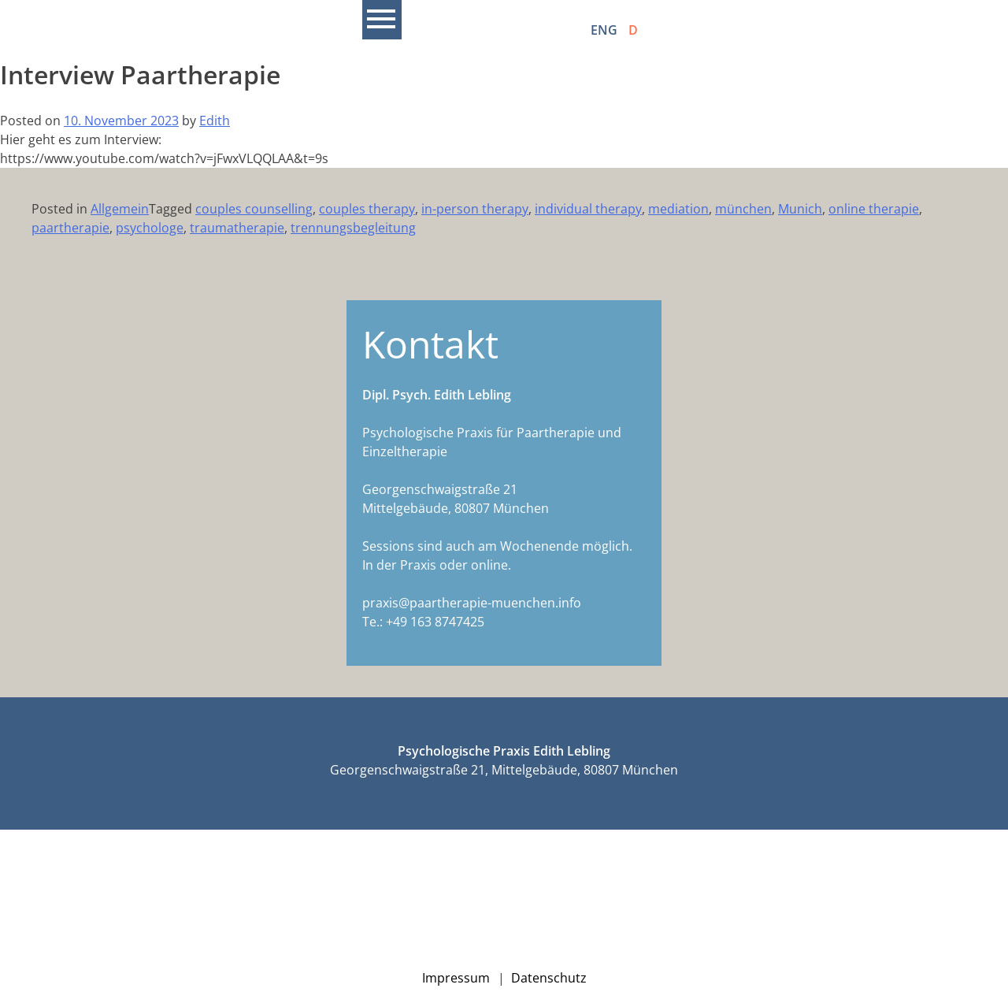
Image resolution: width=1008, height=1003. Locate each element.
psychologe (149, 227)
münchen (743, 208)
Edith (214, 120)
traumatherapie (237, 227)
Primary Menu (382, 19)
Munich (800, 208)
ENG (604, 30)
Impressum (456, 977)
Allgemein (120, 208)
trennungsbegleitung (353, 227)
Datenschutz (549, 977)
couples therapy (367, 208)
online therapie (873, 208)
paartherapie (70, 227)
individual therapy (588, 208)
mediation (678, 208)
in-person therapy (474, 208)
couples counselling (254, 208)
